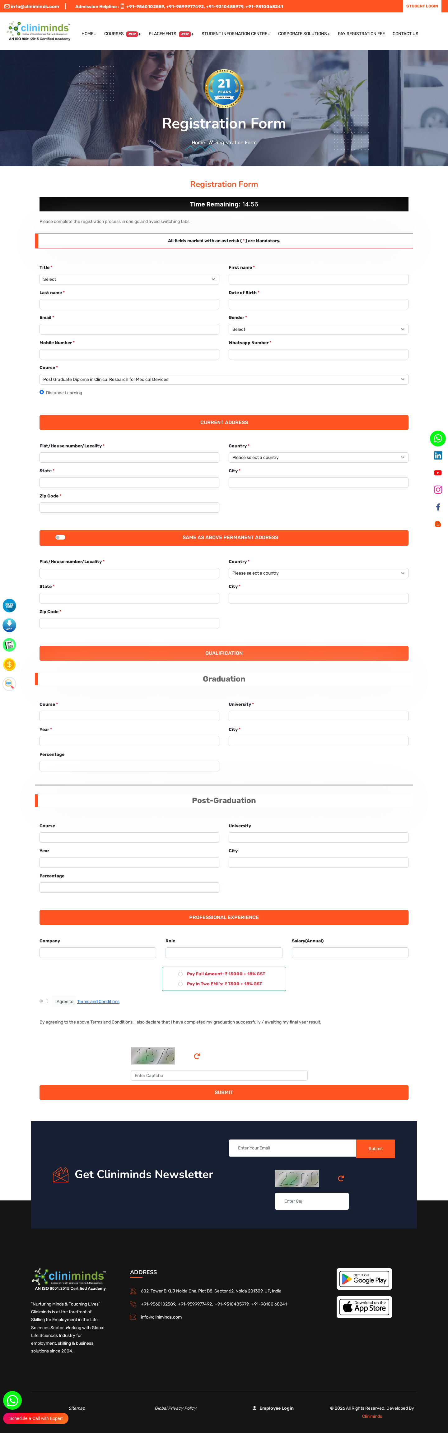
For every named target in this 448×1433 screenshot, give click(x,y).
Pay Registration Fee (361, 33)
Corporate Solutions (302, 33)
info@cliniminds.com (31, 6)
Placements (170, 34)
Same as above (202, 537)
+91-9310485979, (225, 6)
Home (87, 33)
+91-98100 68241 (269, 1304)
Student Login (422, 6)
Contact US (405, 33)
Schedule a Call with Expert (36, 1418)
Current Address (224, 422)
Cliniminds (372, 1416)
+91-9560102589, (145, 6)
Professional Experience (224, 917)
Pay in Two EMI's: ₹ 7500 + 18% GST (224, 984)
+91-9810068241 (264, 6)
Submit (224, 1092)
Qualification (224, 653)
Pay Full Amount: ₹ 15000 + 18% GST (226, 974)
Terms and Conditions (98, 1001)
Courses (121, 34)
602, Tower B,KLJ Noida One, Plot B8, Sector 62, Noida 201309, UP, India (211, 1291)
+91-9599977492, (185, 6)
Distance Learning (64, 392)
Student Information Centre (234, 33)
